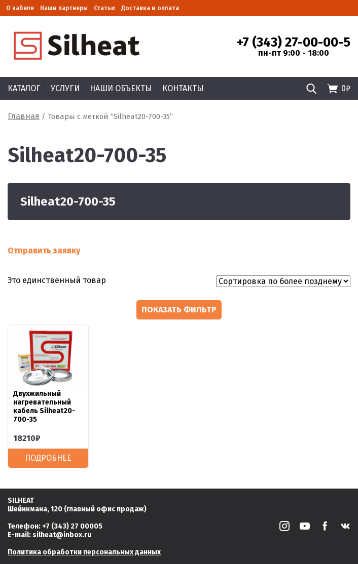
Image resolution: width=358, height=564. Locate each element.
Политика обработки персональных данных (84, 552)
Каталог (24, 88)
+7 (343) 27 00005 (72, 526)
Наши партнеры (64, 8)
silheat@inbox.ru (61, 535)
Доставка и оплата (150, 8)
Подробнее (48, 458)
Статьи (104, 8)
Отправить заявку (44, 250)
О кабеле (20, 8)
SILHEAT (21, 500)
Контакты (183, 88)
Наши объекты (121, 88)
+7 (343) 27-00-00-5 (293, 42)
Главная (24, 116)
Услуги (65, 88)
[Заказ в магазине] (283, 281)
